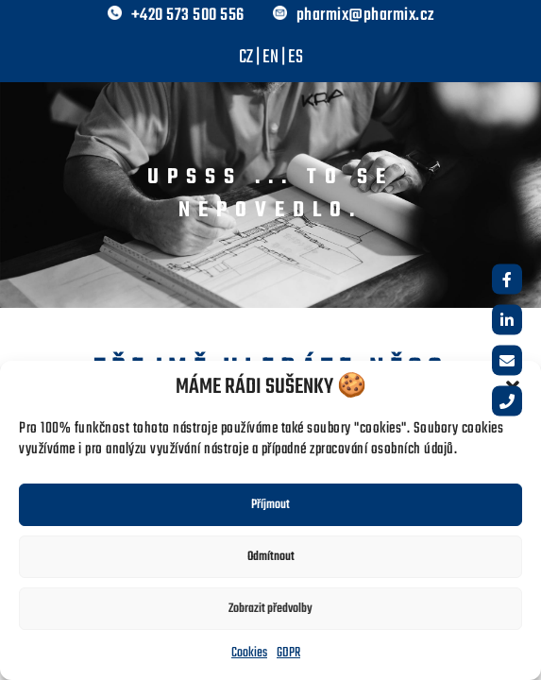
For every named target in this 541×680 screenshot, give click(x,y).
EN (270, 57)
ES (295, 57)
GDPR (288, 653)
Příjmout (270, 505)
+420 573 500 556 (188, 15)
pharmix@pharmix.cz (365, 15)
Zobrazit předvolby (270, 609)
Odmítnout (271, 557)
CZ (246, 57)
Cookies (249, 653)
